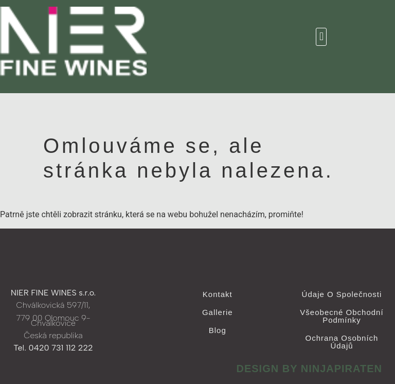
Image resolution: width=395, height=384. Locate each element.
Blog (217, 330)
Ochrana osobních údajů (342, 342)
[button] (321, 37)
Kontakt (217, 294)
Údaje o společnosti (342, 294)
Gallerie (217, 312)
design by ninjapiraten (309, 368)
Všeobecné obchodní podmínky (341, 316)
